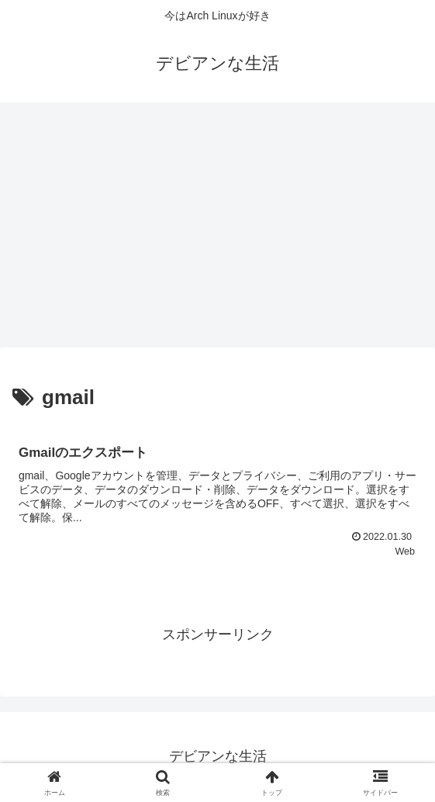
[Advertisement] (217, 229)
